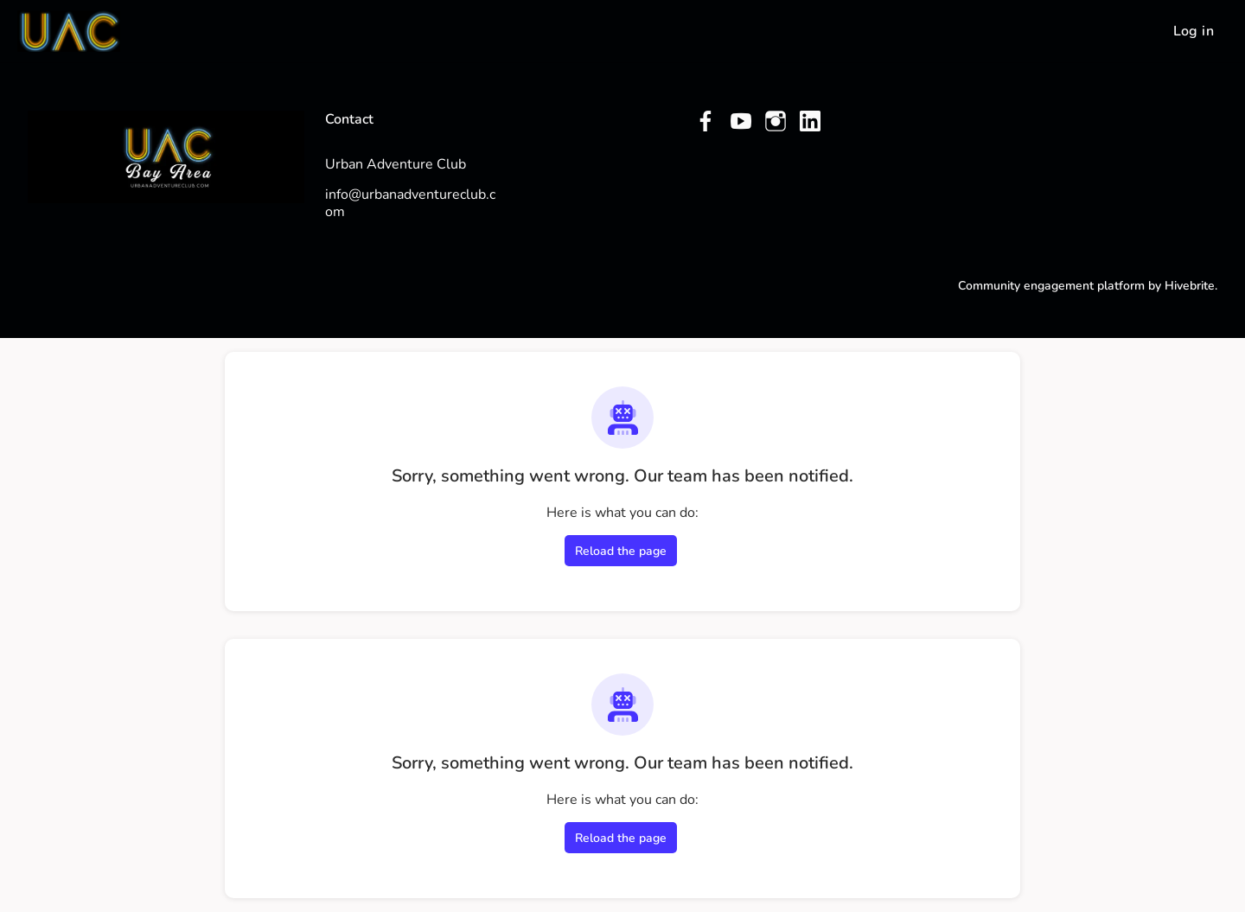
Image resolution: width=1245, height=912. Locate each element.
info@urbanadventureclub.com (410, 203)
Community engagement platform (1051, 285)
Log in (1193, 31)
